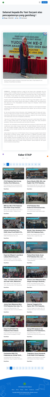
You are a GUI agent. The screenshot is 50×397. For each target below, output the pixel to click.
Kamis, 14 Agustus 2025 (32, 316)
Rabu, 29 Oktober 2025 (32, 242)
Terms (17, 388)
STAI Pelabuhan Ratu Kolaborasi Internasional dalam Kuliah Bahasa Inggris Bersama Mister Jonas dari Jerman (36, 208)
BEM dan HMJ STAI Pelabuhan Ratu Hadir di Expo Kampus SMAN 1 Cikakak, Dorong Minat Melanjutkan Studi (13, 208)
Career (26, 388)
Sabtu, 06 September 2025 (9, 291)
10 (35, 164)
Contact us (31, 388)
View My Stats (28, 393)
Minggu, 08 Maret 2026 (9, 169)
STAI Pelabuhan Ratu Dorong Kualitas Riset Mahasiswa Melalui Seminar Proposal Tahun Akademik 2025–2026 (12, 183)
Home (23, 158)
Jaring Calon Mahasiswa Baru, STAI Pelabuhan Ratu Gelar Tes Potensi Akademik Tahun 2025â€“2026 (13, 306)
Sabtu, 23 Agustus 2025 (9, 316)
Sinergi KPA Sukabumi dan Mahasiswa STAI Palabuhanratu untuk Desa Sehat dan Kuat (35, 330)
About (13, 388)
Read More (6, 189)
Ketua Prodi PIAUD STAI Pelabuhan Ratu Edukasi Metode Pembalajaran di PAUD (13, 330)
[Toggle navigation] (39, 2)
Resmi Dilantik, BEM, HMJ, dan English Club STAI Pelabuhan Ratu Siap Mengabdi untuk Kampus (36, 183)
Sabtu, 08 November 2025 (32, 218)
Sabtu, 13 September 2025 (32, 267)
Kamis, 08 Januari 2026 (32, 193)
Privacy (21, 388)
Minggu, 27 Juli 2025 (8, 340)
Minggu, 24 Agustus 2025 (32, 291)
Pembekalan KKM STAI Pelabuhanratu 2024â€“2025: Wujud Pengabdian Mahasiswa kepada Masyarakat (13, 355)
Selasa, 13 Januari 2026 (9, 193)
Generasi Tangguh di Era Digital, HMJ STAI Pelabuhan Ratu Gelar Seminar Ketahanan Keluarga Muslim (36, 306)
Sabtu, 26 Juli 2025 (31, 340)
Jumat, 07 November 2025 (9, 242)
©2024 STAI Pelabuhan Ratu (23, 391)
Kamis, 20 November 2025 (9, 218)
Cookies (37, 388)
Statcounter (21, 393)
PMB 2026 (45, 2)
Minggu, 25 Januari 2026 (32, 169)
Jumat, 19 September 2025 (9, 267)
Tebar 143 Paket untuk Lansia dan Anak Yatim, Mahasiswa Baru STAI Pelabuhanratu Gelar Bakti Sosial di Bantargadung (13, 281)
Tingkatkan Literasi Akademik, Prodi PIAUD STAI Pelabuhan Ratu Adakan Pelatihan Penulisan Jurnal (36, 355)
